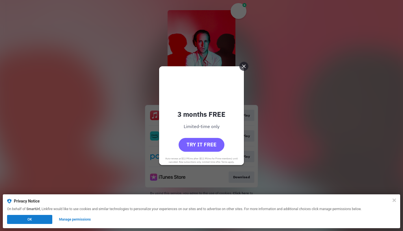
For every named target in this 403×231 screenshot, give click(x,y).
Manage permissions (75, 219)
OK (29, 219)
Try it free (201, 144)
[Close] (394, 200)
